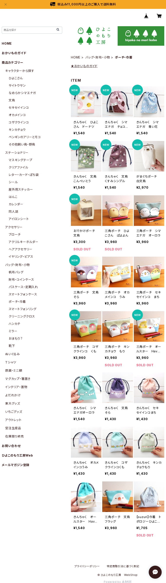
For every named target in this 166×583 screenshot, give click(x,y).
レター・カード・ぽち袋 (24, 175)
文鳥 (12, 100)
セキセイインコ (19, 107)
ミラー (13, 331)
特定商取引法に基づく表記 (123, 566)
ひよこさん (16, 78)
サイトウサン (17, 85)
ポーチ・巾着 (17, 301)
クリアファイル (18, 167)
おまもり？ (16, 338)
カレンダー (16, 204)
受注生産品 (13, 428)
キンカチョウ (17, 129)
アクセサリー (14, 227)
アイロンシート (19, 219)
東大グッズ (12, 403)
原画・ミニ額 (13, 370)
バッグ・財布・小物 (97, 57)
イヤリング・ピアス (21, 256)
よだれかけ (13, 395)
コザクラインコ (19, 122)
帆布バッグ (16, 272)
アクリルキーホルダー (23, 242)
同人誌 (13, 211)
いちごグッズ (13, 411)
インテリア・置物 (16, 387)
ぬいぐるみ (12, 354)
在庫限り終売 (14, 436)
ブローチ (15, 234)
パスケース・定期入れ (23, 287)
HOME (75, 57)
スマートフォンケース (23, 294)
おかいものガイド (14, 53)
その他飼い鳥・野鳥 (22, 144)
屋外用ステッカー (21, 189)
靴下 (12, 346)
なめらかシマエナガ (22, 93)
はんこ (13, 197)
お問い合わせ (11, 446)
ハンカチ (14, 324)
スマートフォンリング (23, 309)
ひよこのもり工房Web (17, 455)
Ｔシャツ (10, 362)
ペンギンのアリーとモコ (25, 137)
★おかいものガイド (84, 66)
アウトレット (13, 420)
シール (13, 182)
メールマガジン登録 (15, 465)
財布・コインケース (21, 279)
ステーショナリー (16, 152)
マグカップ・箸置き (17, 379)
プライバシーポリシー (87, 566)
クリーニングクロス (22, 316)
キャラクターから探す (19, 71)
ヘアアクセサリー (20, 249)
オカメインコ (17, 115)
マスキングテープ (20, 160)
